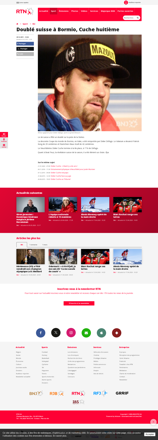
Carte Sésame (124, 358)
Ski (33, 24)
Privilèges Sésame (100, 358)
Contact (122, 376)
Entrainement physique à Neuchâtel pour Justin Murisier (66, 169)
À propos (122, 352)
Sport (53, 11)
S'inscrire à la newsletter (79, 303)
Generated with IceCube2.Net (132, 416)
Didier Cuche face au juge (54, 176)
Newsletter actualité (23, 376)
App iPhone (101, 332)
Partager (21, 44)
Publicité (122, 361)
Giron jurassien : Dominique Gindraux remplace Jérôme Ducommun (27, 218)
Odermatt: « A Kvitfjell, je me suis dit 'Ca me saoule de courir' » (62, 269)
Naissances (71, 364)
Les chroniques (73, 355)
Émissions (64, 11)
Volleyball (45, 361)
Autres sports (46, 380)
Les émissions (73, 352)
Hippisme (45, 370)
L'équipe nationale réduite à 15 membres (60, 215)
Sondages (71, 373)
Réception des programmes (129, 355)
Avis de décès (98, 373)
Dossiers (19, 370)
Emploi (96, 370)
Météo (96, 361)
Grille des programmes (76, 361)
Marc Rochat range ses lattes (125, 215)
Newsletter (123, 380)
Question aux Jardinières (76, 367)
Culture (18, 364)
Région (18, 352)
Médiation (123, 370)
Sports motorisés (48, 376)
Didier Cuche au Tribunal (54, 179)
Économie (19, 361)
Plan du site (45, 418)
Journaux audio (21, 367)
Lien (20, 54)
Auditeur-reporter (132, 3)
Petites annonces (100, 364)
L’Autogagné (72, 370)
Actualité (43, 11)
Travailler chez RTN (126, 364)
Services (94, 11)
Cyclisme (45, 364)
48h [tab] (21, 245)
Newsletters (86, 332)
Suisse (18, 355)
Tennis (44, 373)
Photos (74, 11)
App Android (116, 332)
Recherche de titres (75, 358)
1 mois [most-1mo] (44, 245)
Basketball (45, 358)
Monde (18, 358)
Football (45, 352)
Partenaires (123, 367)
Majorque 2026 (108, 11)
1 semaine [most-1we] (33, 245)
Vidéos (84, 11)
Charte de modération (127, 373)
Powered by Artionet (113, 416)
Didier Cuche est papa (53, 173)
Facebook (40, 332)
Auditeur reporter (22, 373)
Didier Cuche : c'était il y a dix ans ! (57, 166)
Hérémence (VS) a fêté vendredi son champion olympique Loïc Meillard (29, 269)
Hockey (44, 355)
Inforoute (97, 367)
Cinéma (96, 355)
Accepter (150, 434)
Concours (71, 376)
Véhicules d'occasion (101, 352)
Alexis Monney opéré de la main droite (94, 215)
